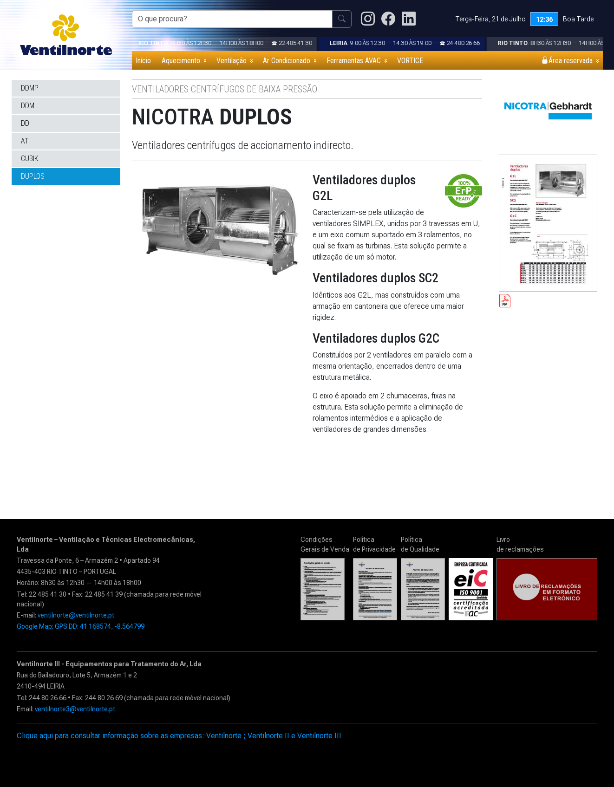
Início (143, 60)
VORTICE (410, 60)
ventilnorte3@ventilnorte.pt (75, 709)
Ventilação (231, 60)
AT (25, 141)
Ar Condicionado (286, 60)
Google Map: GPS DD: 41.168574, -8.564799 (80, 626)
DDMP (30, 88)
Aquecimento (181, 60)
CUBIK (29, 158)
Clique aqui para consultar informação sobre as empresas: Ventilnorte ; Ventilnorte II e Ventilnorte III (179, 735)
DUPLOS (33, 176)
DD (25, 123)
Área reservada (567, 60)
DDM (27, 105)
